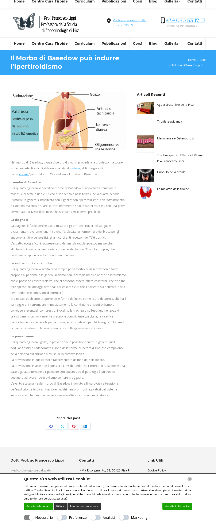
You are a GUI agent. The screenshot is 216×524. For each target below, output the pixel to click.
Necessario (44, 517)
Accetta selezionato (38, 506)
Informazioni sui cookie (84, 506)
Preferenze (78, 517)
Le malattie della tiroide (173, 189)
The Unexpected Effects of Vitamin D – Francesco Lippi (180, 158)
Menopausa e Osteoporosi (175, 138)
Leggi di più (60, 498)
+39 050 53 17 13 (185, 20)
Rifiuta (60, 506)
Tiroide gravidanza (169, 121)
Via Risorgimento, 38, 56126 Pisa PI (106, 470)
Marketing (139, 517)
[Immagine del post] (145, 108)
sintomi (75, 168)
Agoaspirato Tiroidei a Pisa (175, 105)
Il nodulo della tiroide (171, 172)
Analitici (109, 517)
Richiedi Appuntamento (182, 25)
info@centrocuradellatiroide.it (34, 4)
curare (24, 174)
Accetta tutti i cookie (177, 506)
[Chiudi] (189, 479)
